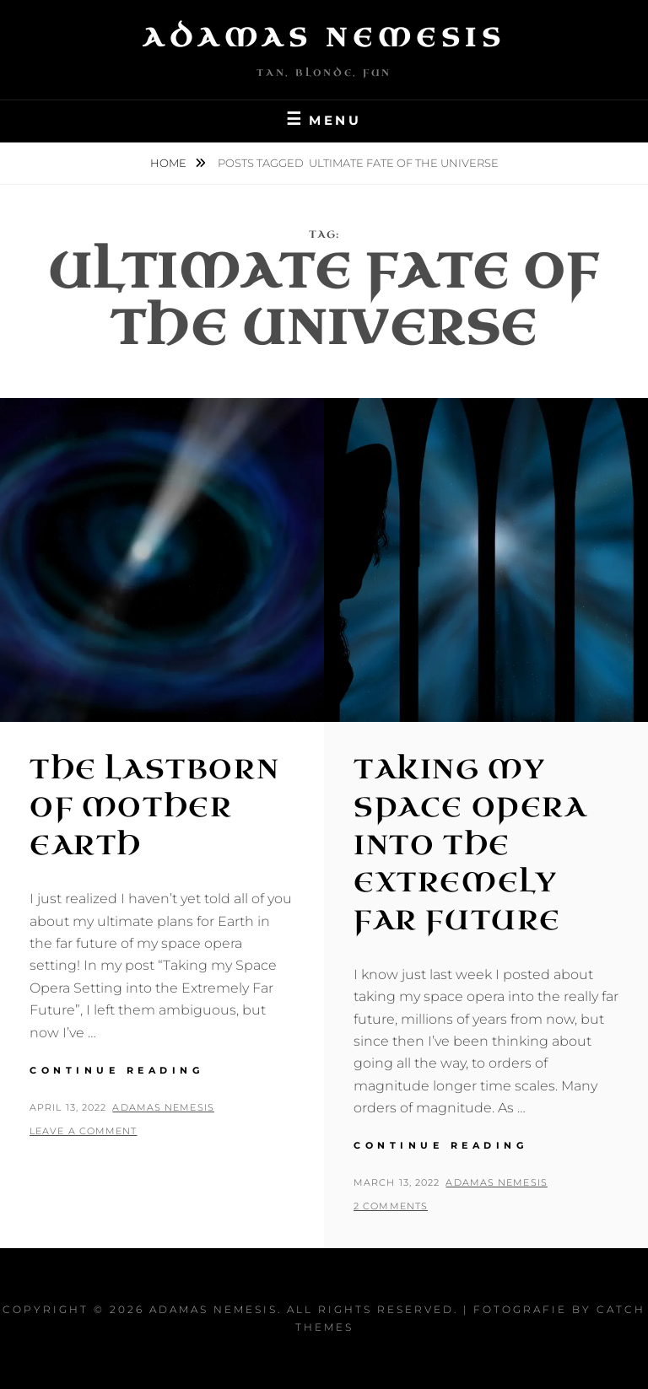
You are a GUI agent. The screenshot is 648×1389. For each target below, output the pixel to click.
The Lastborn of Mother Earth (154, 807)
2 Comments (391, 1206)
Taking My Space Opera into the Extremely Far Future (470, 845)
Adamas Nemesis (324, 38)
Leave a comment (84, 1131)
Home (169, 163)
